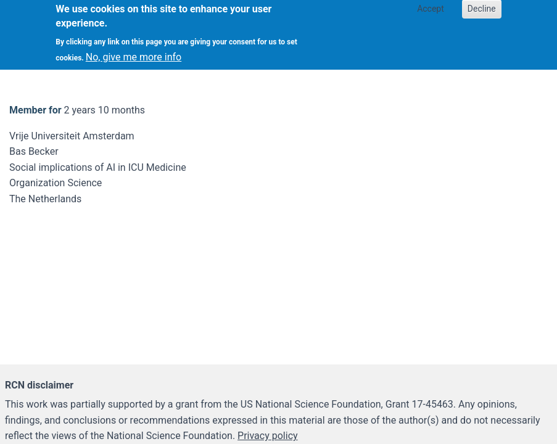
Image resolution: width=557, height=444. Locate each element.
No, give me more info (133, 51)
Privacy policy (267, 436)
